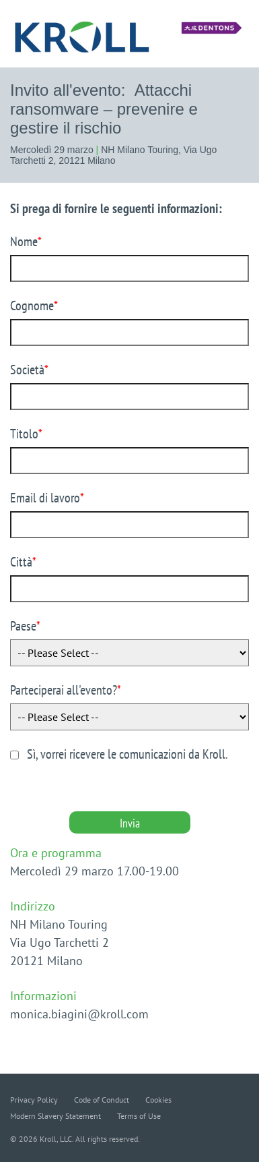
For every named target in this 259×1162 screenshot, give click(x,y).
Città (23, 562)
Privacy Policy (34, 1100)
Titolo (26, 433)
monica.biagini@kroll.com (79, 1014)
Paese (25, 626)
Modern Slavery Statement (55, 1116)
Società (29, 369)
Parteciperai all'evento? (65, 690)
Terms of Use (139, 1116)
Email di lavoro (47, 497)
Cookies (158, 1100)
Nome (26, 241)
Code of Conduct (101, 1100)
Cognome (34, 305)
